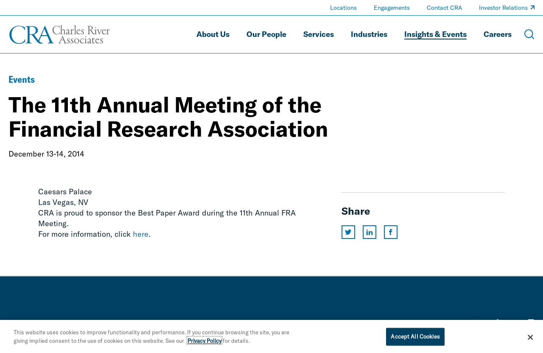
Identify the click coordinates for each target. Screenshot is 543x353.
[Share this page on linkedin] (369, 232)
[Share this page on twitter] (348, 232)
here (140, 234)
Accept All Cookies (415, 338)
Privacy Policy (204, 342)
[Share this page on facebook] (390, 232)
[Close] (530, 339)
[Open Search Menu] (529, 34)
